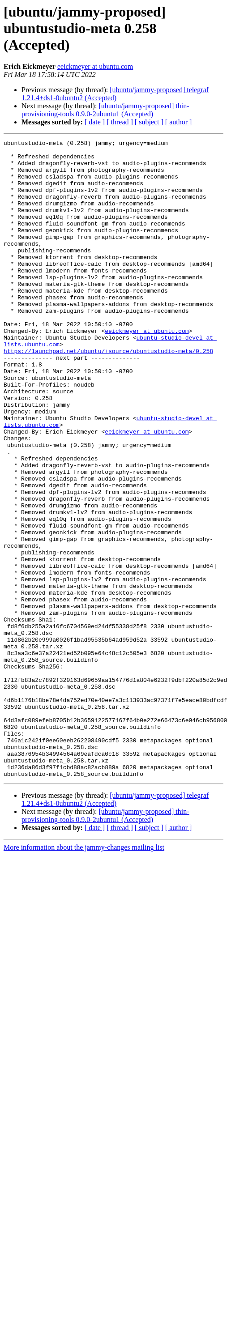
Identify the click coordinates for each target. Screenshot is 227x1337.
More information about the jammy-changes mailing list (84, 975)
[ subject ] (149, 122)
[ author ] (178, 122)
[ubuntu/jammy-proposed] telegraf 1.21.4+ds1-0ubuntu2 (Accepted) (115, 94)
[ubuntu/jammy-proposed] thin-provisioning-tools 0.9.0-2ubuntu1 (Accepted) (105, 110)
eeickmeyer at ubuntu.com (95, 66)
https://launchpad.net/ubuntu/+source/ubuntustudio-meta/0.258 (108, 394)
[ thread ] (120, 122)
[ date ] (95, 122)
